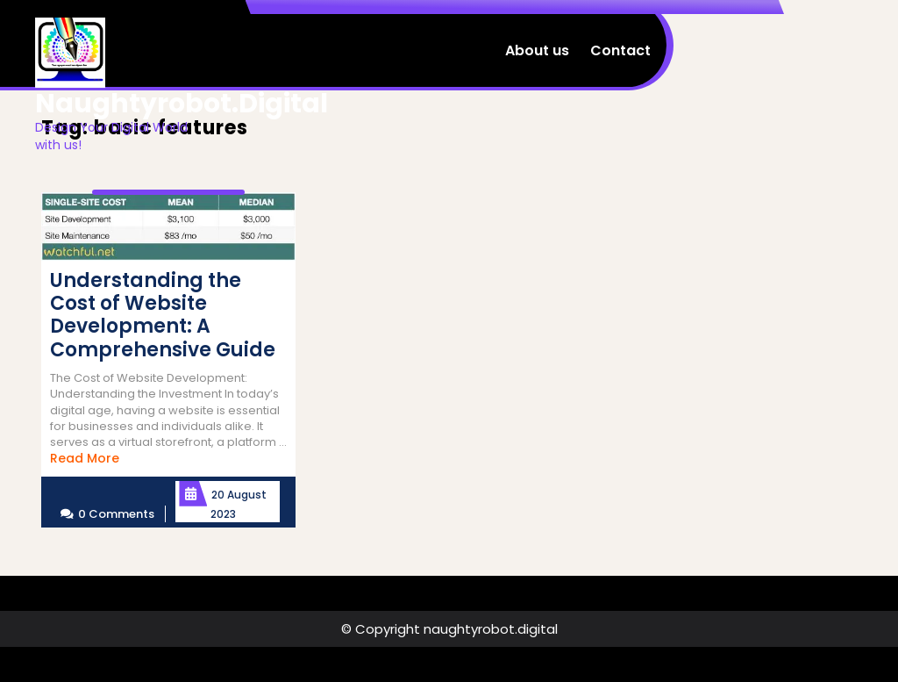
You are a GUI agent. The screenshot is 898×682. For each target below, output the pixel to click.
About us (537, 50)
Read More (84, 458)
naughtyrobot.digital (181, 103)
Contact (620, 50)
